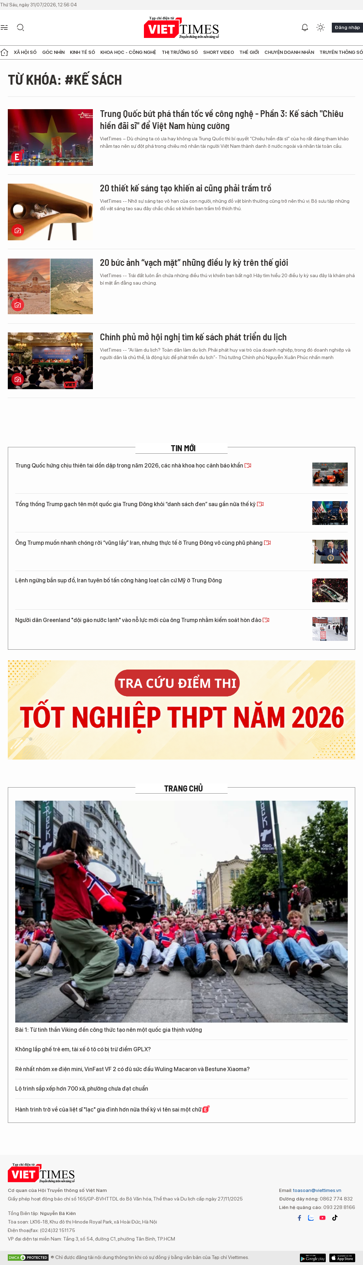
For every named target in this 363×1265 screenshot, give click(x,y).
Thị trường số (180, 52)
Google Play (342, 1258)
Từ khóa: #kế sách (65, 79)
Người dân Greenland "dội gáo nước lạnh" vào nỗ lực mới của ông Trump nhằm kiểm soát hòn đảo (142, 620)
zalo (311, 1218)
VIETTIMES (181, 28)
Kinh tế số (82, 52)
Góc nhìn (53, 52)
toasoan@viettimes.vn (316, 1190)
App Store (313, 1258)
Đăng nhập (347, 27)
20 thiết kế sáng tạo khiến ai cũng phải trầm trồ (186, 187)
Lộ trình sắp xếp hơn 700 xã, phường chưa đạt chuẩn (81, 1088)
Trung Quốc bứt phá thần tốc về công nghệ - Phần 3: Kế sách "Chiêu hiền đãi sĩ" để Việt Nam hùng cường (222, 119)
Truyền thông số (341, 52)
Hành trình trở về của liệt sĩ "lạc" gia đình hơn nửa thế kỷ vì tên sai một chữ (112, 1109)
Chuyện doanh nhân (289, 52)
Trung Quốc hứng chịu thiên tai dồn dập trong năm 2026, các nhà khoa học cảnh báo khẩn (133, 465)
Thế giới (249, 52)
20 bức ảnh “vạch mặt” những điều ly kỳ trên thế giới (194, 262)
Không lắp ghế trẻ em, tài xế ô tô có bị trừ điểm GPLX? (83, 1049)
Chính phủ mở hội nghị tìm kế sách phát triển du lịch (193, 336)
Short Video (218, 52)
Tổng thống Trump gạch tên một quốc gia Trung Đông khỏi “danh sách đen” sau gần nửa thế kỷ (139, 504)
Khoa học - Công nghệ (128, 52)
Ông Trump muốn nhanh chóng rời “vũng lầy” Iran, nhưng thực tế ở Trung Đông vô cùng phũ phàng (143, 542)
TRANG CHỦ (183, 788)
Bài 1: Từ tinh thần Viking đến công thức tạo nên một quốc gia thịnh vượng (108, 1029)
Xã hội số (25, 52)
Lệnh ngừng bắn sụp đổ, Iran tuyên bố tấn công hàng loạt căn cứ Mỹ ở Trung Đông (118, 580)
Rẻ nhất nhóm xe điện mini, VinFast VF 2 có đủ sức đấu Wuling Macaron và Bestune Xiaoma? (132, 1069)
